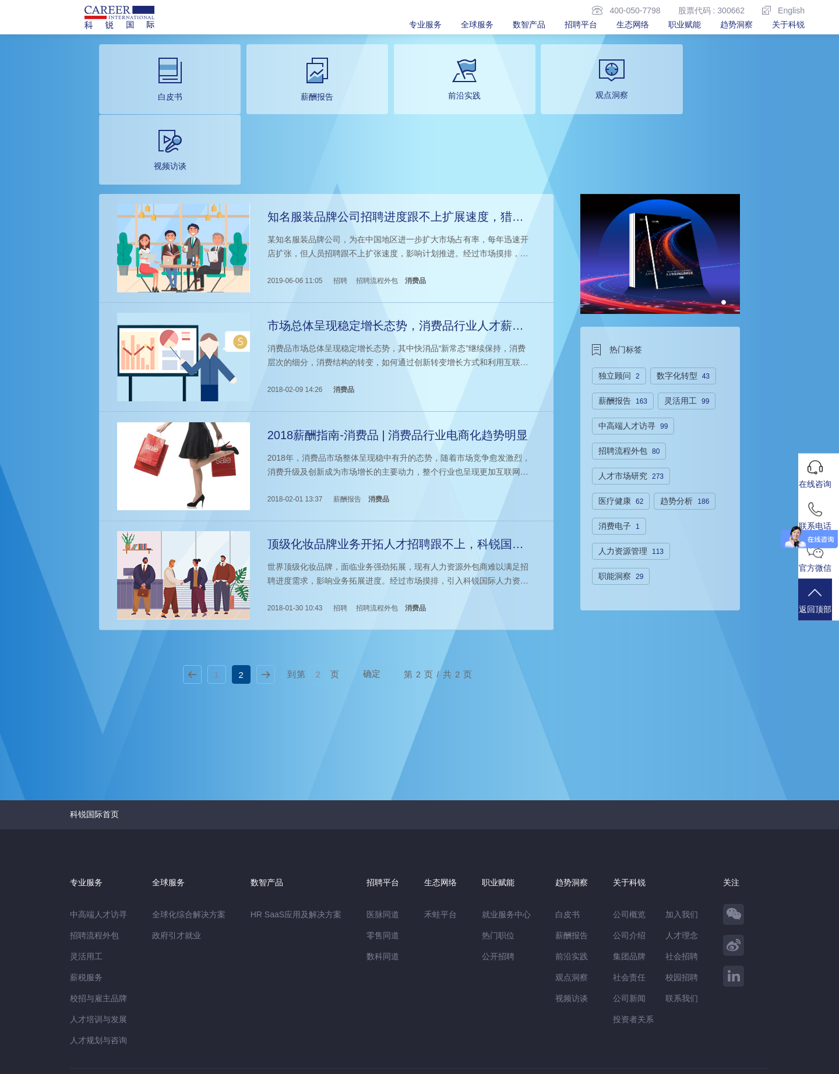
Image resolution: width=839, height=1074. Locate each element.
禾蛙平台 (440, 833)
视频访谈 (571, 916)
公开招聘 (498, 874)
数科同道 (382, 874)
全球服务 (477, 24)
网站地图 (152, 1036)
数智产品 (529, 24)
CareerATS (232, 1012)
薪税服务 (86, 895)
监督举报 (240, 1036)
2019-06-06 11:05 (294, 208)
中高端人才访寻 (98, 833)
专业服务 (425, 24)
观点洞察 (571, 895)
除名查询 (283, 1036)
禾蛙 (198, 1012)
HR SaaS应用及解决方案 (296, 833)
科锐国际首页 (94, 732)
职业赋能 (684, 24)
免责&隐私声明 (97, 1036)
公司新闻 (629, 916)
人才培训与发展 (98, 937)
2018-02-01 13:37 (294, 421)
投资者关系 (633, 937)
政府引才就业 (176, 854)
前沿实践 (571, 874)
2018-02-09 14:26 (294, 314)
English (783, 10)
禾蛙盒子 (167, 1012)
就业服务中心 (506, 833)
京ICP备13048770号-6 (318, 1059)
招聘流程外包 (376, 208)
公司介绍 (629, 854)
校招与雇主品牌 (98, 916)
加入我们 (681, 833)
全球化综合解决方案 (188, 833)
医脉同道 (382, 833)
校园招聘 (681, 895)
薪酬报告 (347, 421)
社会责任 (629, 895)
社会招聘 (681, 874)
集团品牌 (629, 874)
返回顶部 (818, 606)
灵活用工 (86, 874)
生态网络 (632, 24)
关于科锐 (788, 24)
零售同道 (382, 854)
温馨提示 (195, 1036)
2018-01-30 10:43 (294, 528)
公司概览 (629, 833)
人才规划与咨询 (98, 958)
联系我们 (681, 916)
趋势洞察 (736, 24)
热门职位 (498, 854)
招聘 (340, 208)
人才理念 (681, 854)
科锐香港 (274, 1012)
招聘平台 (581, 24)
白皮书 (567, 833)
